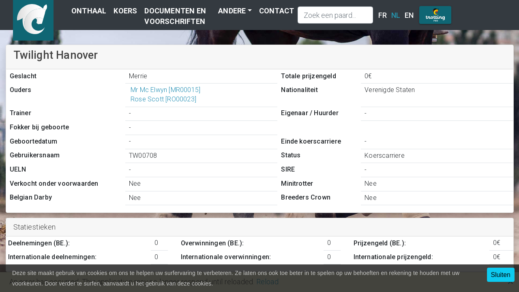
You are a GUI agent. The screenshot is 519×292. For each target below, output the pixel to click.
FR (382, 15)
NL (395, 15)
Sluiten (500, 274)
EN (409, 15)
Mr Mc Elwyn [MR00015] (164, 90)
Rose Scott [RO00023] (162, 99)
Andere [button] (232, 10)
